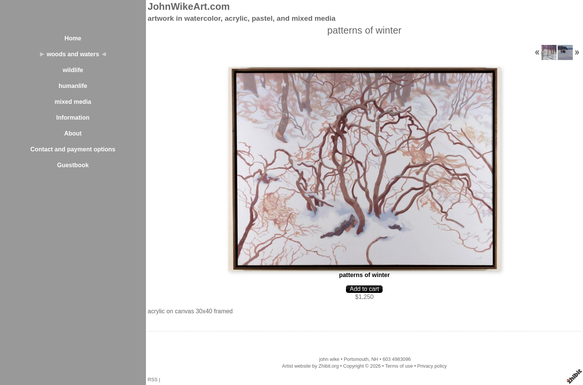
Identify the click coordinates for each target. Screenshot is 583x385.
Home (73, 38)
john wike (329, 359)
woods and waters (73, 54)
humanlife (73, 86)
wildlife (73, 70)
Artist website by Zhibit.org (310, 366)
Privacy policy (432, 366)
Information (73, 117)
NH (374, 359)
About (73, 133)
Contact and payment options (72, 149)
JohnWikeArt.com (189, 6)
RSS (153, 379)
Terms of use (399, 366)
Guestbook (73, 165)
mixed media (72, 102)
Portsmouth (356, 359)
